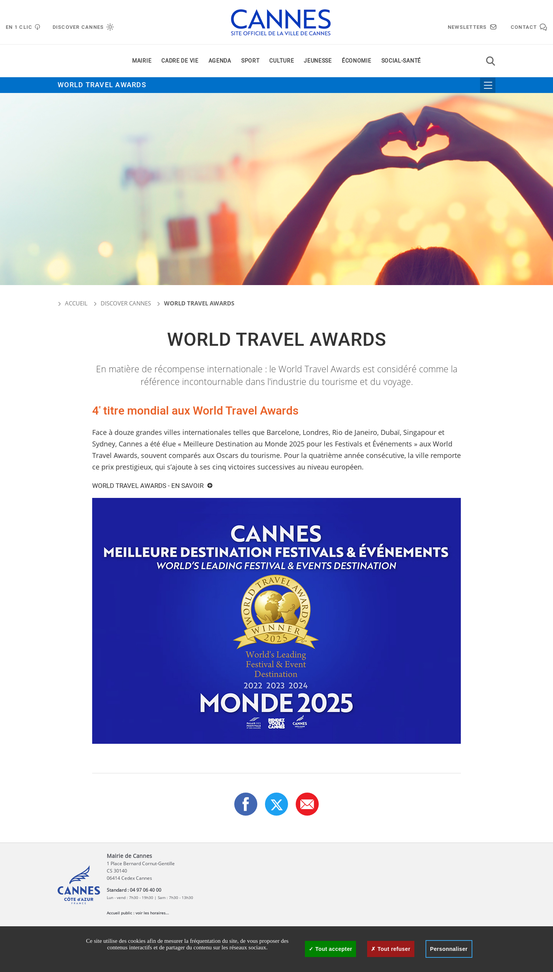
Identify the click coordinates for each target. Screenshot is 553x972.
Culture (281, 61)
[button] (307, 804)
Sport (250, 61)
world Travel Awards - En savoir (148, 486)
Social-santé (401, 61)
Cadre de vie (179, 61)
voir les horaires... (152, 913)
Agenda (220, 61)
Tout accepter (330, 949)
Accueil (73, 303)
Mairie (141, 61)
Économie (356, 61)
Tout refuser (390, 949)
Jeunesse (318, 61)
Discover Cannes (126, 303)
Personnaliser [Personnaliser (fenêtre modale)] (449, 949)
